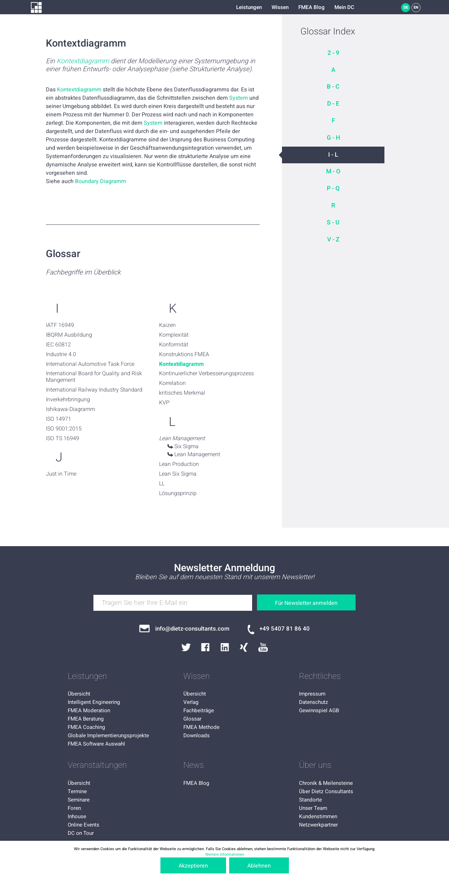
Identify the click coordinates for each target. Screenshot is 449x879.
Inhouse (77, 816)
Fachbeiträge (198, 710)
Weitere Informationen (224, 854)
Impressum (312, 694)
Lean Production (179, 464)
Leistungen (249, 7)
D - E (333, 103)
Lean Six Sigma (178, 474)
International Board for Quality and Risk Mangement (94, 376)
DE (406, 7)
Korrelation (172, 383)
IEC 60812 (58, 345)
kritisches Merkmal (182, 393)
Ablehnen (259, 866)
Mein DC (344, 7)
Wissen (280, 7)
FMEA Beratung (86, 719)
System (238, 98)
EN (416, 7)
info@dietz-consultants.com (192, 628)
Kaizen (167, 325)
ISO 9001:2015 (64, 429)
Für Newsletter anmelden (306, 603)
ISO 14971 (58, 419)
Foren (74, 808)
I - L (333, 154)
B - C (333, 86)
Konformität (173, 345)
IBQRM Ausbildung (69, 335)
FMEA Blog (311, 7)
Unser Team (313, 808)
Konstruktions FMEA (184, 354)
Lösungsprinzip (178, 493)
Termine (77, 791)
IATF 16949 (60, 325)
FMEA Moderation (89, 710)
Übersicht (79, 694)
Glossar (192, 719)
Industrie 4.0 (61, 354)
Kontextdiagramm (83, 61)
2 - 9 (333, 53)
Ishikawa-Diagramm (70, 409)
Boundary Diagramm (100, 181)
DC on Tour (81, 833)
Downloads (196, 735)
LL (162, 483)
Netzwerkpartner (318, 825)
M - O (333, 171)
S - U (333, 222)
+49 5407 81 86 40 (284, 628)
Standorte (310, 800)
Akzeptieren (193, 866)
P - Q (333, 188)
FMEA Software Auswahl (96, 744)
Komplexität (174, 335)
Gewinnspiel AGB (319, 710)
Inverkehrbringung (68, 399)
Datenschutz (313, 702)
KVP (164, 403)
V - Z (333, 239)
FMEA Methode (201, 727)
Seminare (79, 800)
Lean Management (197, 454)
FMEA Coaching (86, 727)
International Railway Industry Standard (94, 390)
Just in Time (61, 474)
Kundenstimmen (318, 816)
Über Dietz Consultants (326, 791)
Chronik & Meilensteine (326, 783)
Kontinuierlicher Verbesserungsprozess (206, 373)
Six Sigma (186, 446)
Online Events (83, 825)
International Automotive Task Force (90, 364)
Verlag (191, 702)
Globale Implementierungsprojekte (108, 735)
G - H (333, 137)
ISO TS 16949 (62, 438)
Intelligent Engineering (94, 702)
